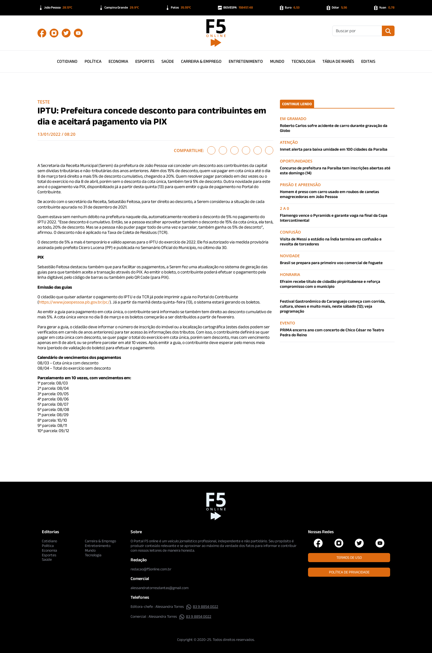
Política (93, 61)
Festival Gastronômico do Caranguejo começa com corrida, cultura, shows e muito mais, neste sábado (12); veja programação (332, 306)
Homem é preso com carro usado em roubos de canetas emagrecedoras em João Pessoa (329, 194)
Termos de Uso (349, 557)
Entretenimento (246, 61)
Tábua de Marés (338, 61)
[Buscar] (357, 31)
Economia (118, 61)
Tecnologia (303, 61)
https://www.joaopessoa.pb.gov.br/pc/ (74, 302)
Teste (43, 102)
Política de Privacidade (349, 572)
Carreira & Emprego (201, 61)
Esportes (144, 61)
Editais (368, 61)
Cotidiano (67, 61)
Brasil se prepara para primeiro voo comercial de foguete (331, 262)
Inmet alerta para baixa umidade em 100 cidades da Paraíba (333, 149)
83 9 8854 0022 (202, 606)
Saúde (167, 61)
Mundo (277, 61)
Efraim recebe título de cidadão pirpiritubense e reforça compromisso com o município (330, 284)
